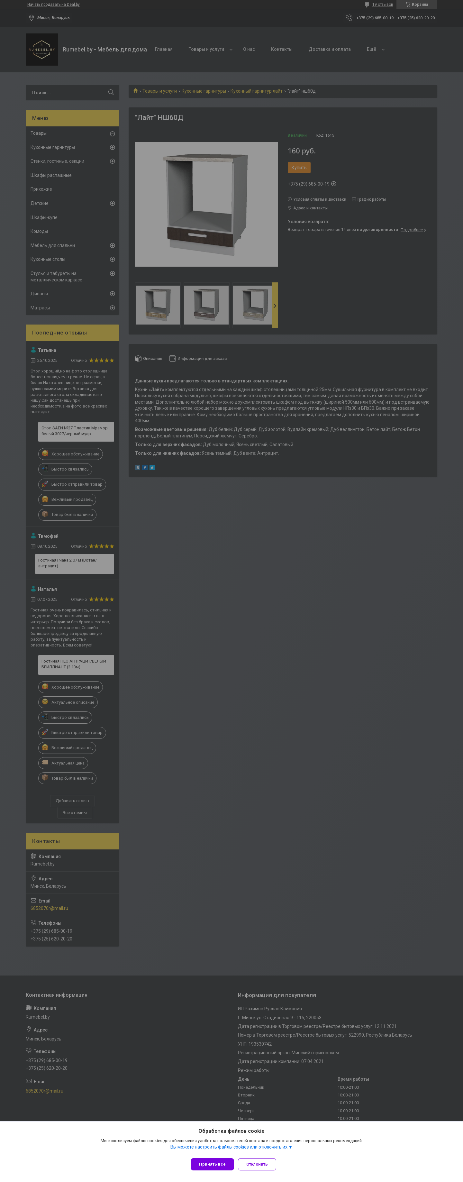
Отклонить (259, 1164)
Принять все (212, 1164)
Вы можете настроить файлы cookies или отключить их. (229, 1149)
